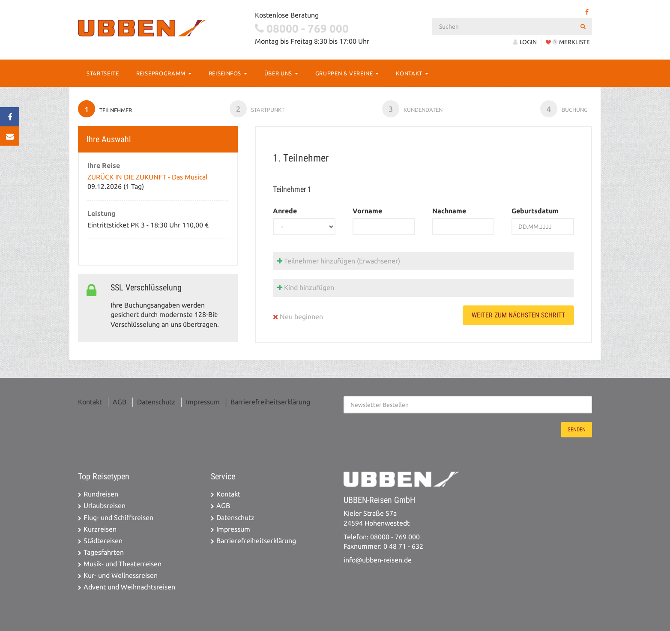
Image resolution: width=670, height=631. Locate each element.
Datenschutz (156, 402)
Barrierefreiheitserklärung (270, 402)
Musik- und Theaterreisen (123, 564)
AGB (119, 402)
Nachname (449, 211)
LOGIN (525, 42)
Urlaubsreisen (105, 505)
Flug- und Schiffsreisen (118, 517)
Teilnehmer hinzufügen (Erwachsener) (338, 261)
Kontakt (412, 73)
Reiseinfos (228, 73)
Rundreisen (101, 494)
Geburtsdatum (535, 211)
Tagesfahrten (104, 552)
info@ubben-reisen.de (378, 560)
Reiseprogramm (163, 73)
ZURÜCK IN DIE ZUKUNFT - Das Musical (147, 177)
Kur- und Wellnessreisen (121, 575)
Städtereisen (103, 540)
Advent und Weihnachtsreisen (129, 587)
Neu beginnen (298, 316)
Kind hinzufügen (305, 287)
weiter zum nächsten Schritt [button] (518, 315)
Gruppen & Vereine (347, 73)
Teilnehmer (105, 108)
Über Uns (281, 73)
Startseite (103, 73)
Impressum (203, 402)
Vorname (367, 211)
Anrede (285, 211)
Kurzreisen (100, 529)
